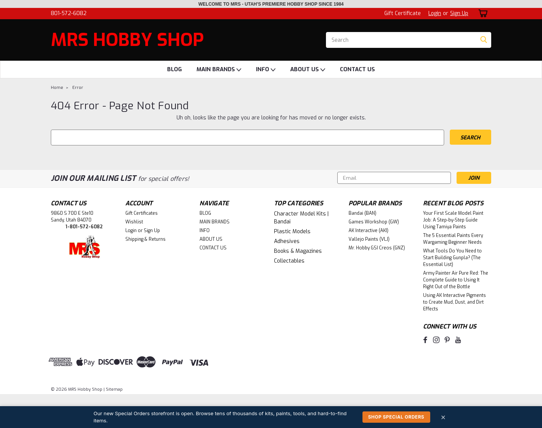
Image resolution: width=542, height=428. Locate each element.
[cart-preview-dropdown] (481, 13)
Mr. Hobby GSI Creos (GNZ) (377, 248)
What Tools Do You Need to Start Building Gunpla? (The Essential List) (452, 258)
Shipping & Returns (145, 239)
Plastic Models (292, 231)
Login (434, 13)
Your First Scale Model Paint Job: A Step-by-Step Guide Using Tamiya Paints (453, 220)
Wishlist (134, 222)
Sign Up (459, 13)
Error (77, 87)
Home (57, 87)
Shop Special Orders (396, 417)
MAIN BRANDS (218, 70)
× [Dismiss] (443, 417)
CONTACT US (357, 69)
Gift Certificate (402, 13)
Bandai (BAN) (362, 213)
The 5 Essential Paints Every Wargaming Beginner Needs (453, 238)
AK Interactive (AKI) (368, 231)
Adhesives (287, 241)
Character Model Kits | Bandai (301, 217)
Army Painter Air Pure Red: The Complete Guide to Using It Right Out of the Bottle (455, 280)
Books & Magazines (298, 251)
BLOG (174, 69)
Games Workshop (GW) (374, 222)
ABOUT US (307, 70)
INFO (266, 70)
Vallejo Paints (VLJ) (369, 239)
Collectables (289, 260)
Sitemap (114, 389)
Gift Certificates (141, 213)
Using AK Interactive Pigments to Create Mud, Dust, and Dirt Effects (454, 302)
